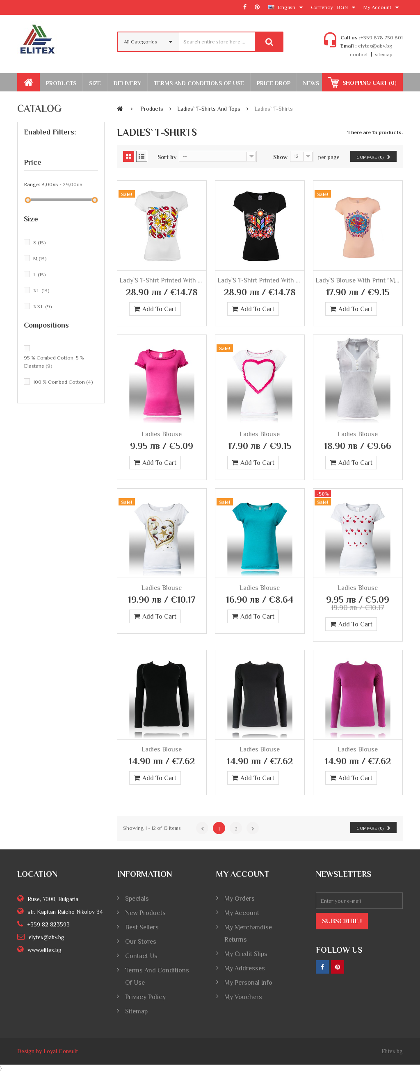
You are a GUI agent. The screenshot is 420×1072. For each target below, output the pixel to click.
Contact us (141, 956)
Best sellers (142, 927)
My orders (239, 898)
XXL (42, 306)
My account (241, 913)
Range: (32, 184)
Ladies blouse (162, 434)
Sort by (167, 157)
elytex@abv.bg (375, 46)
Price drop (273, 83)
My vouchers (243, 997)
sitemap (384, 54)
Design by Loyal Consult (47, 1051)
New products (145, 913)
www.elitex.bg (44, 950)
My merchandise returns (248, 933)
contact (359, 54)
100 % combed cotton (63, 382)
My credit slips (245, 954)
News (311, 83)
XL (41, 290)
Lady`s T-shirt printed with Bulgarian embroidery (161, 280)
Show (280, 157)
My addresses (244, 968)
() (369, 83)
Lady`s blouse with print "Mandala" (357, 280)
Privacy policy (145, 997)
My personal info (248, 982)
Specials (137, 898)
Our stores (140, 941)
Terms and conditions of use (157, 976)
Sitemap (136, 1011)
